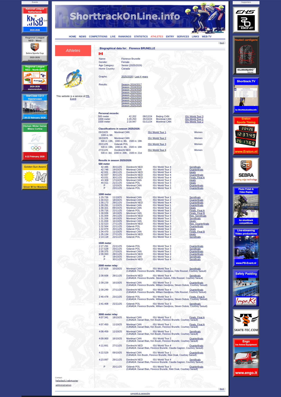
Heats (192, 172)
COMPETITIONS (98, 36)
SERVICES (183, 36)
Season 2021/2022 (131, 95)
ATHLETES (157, 36)
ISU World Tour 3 (194, 116)
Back (222, 43)
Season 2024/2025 (131, 103)
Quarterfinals (196, 169)
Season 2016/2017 (131, 84)
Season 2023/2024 (131, 100)
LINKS (195, 36)
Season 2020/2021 (131, 92)
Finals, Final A (197, 177)
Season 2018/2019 (131, 87)
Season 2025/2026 (131, 105)
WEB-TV (206, 36)
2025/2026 (127, 76)
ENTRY (170, 36)
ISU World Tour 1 (194, 119)
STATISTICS (141, 36)
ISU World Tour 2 (194, 121)
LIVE (112, 36)
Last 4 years (141, 76)
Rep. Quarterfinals (199, 223)
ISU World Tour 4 (157, 150)
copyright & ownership (140, 393)
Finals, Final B (197, 213)
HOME (72, 36)
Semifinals (195, 167)
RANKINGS (124, 36)
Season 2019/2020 (131, 89)
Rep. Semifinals (197, 215)
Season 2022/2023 (131, 97)
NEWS (82, 36)
